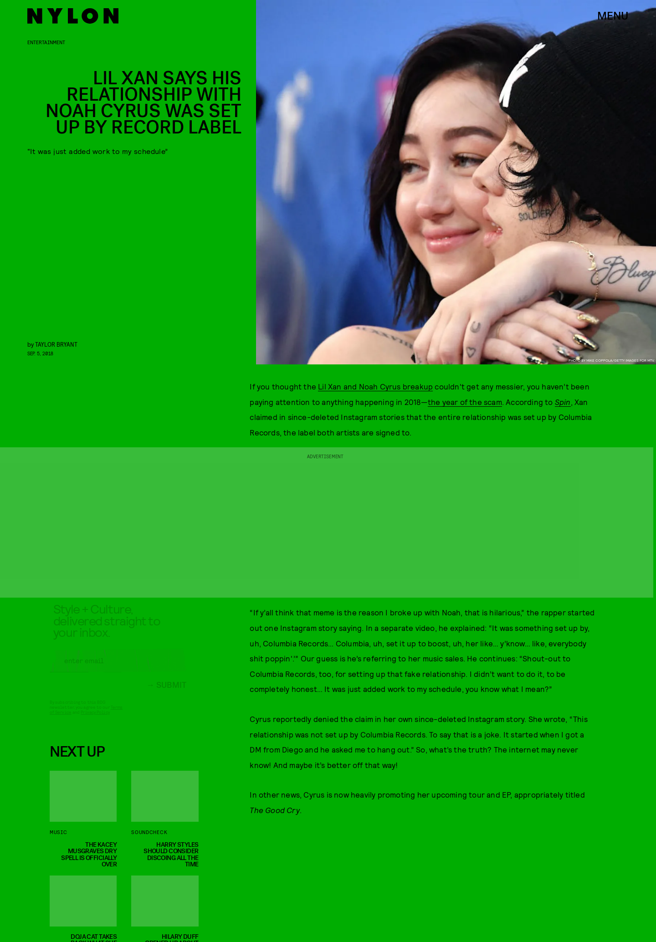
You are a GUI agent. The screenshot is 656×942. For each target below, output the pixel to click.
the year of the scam (465, 401)
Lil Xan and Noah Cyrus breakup (375, 386)
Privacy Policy (95, 719)
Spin (563, 401)
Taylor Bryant (56, 344)
